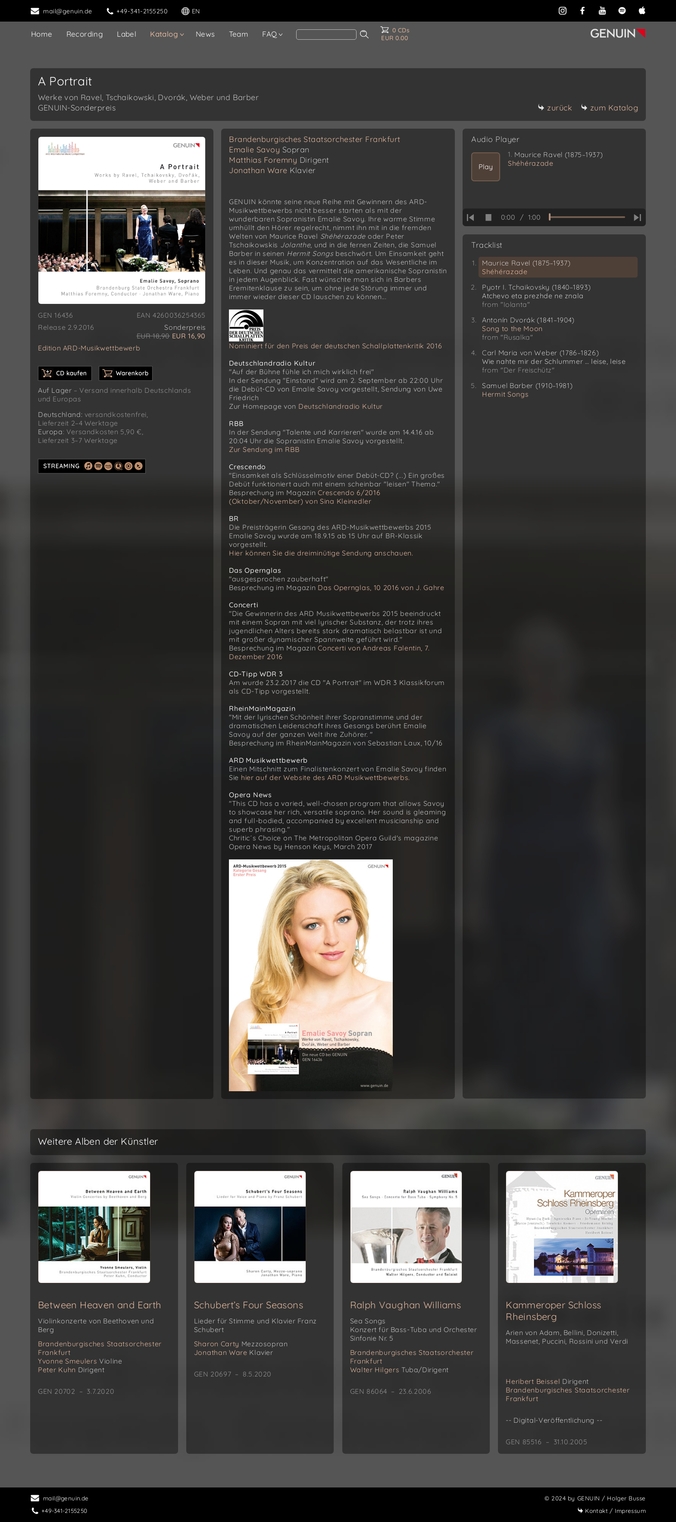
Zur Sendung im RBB (264, 449)
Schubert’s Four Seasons (248, 1305)
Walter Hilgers (399, 1369)
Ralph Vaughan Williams (405, 1305)
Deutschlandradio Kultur (340, 406)
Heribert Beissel (547, 1381)
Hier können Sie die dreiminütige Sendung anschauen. (321, 553)
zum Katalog (609, 108)
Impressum (611, 1510)
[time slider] (587, 217)
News (205, 33)
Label (126, 33)
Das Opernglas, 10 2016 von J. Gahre (381, 587)
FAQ (269, 33)
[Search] (326, 34)
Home (42, 33)
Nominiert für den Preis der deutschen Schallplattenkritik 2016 (335, 345)
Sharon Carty (241, 1343)
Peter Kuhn (71, 1369)
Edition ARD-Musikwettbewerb (89, 348)
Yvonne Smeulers (80, 1361)
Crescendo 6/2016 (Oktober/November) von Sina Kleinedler (304, 496)
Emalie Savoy (269, 150)
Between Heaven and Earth (100, 1305)
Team (239, 33)
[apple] (642, 10)
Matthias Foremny (279, 160)
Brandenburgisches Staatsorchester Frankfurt (315, 139)
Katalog (164, 33)
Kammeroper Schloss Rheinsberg (553, 1311)
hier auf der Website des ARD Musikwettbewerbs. (325, 777)
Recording (84, 33)
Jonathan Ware (272, 170)
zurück (555, 108)
